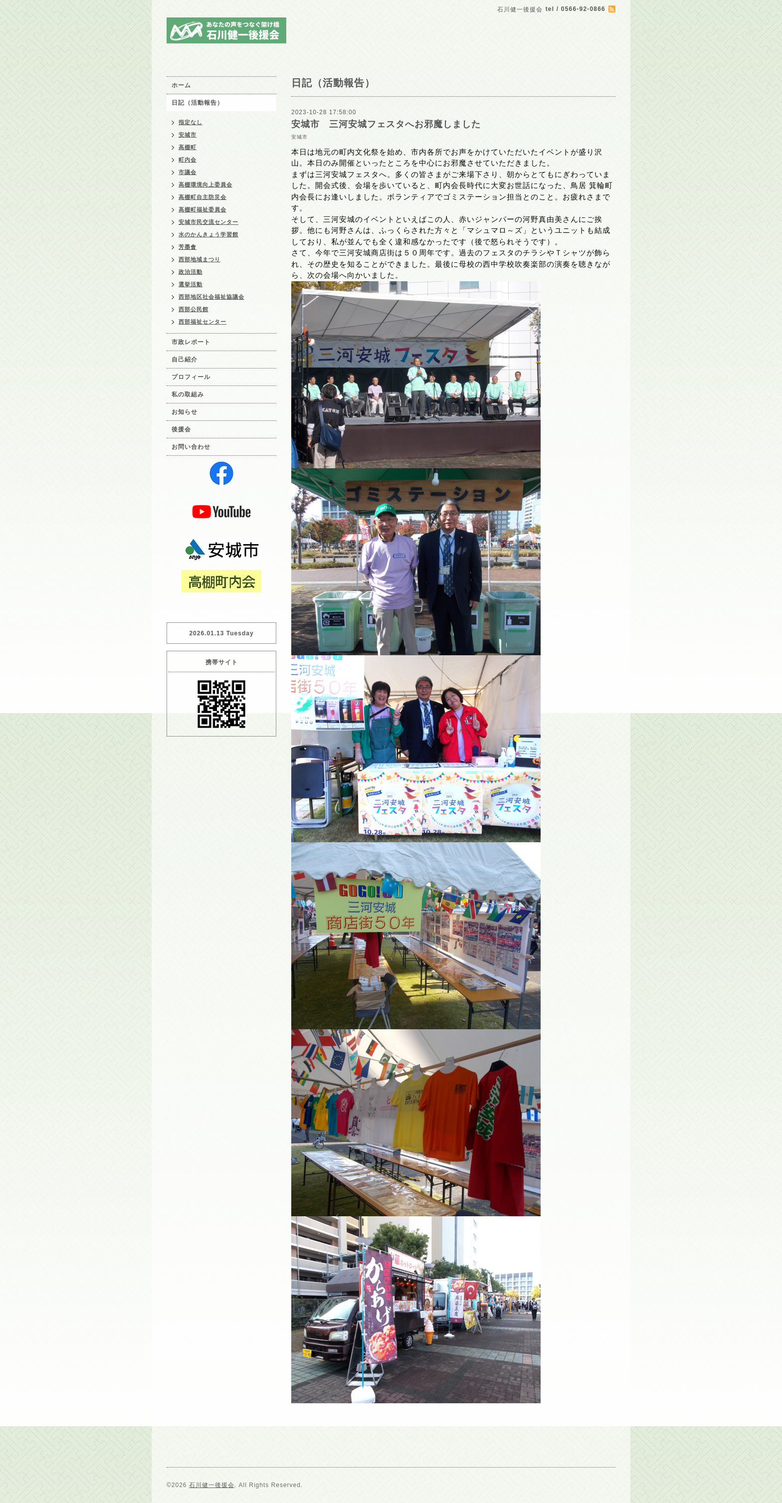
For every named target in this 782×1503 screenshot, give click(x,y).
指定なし (190, 122)
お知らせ (184, 411)
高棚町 (187, 147)
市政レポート (191, 342)
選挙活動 (190, 284)
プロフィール (191, 377)
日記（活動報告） (197, 102)
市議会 (187, 172)
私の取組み (188, 394)
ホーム (181, 85)
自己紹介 (184, 359)
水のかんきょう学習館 (208, 234)
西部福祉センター (202, 322)
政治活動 (190, 272)
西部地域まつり (199, 259)
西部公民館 (193, 309)
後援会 (181, 429)
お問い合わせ (191, 446)
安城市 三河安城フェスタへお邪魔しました (386, 124)
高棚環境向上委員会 (205, 185)
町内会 (187, 160)
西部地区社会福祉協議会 (211, 297)
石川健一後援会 (211, 1485)
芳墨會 (187, 247)
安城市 (299, 137)
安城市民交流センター (208, 222)
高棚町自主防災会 (202, 197)
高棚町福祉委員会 (202, 209)
